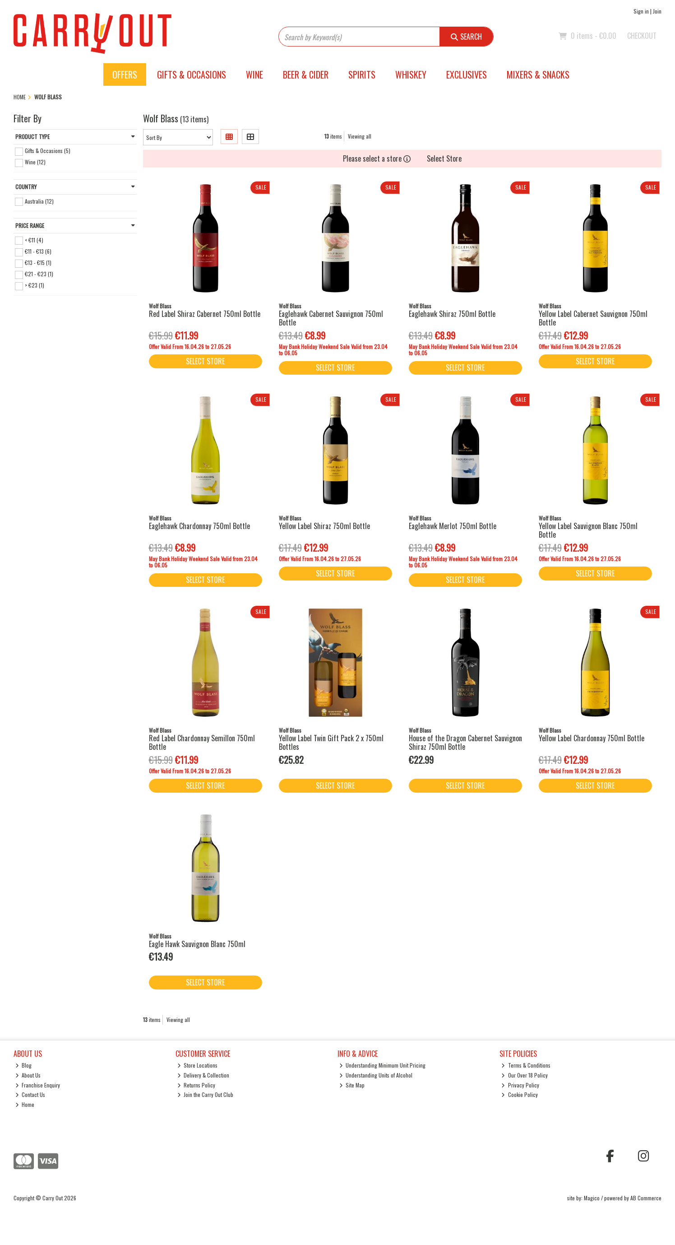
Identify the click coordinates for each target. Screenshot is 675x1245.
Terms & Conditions (525, 1065)
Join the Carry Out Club (205, 1094)
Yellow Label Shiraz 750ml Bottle (324, 525)
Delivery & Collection (203, 1075)
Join (657, 11)
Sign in (641, 11)
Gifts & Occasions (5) (47, 150)
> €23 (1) (34, 285)
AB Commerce (645, 1198)
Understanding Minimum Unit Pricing (382, 1065)
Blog (23, 1065)
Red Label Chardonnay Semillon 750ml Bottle (202, 742)
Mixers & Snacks (538, 74)
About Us (28, 1075)
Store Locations (197, 1065)
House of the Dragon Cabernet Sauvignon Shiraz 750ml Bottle (465, 742)
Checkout (642, 35)
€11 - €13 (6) (38, 251)
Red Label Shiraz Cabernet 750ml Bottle (204, 313)
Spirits (361, 74)
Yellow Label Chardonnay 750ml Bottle (591, 738)
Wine (254, 74)
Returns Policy (196, 1085)
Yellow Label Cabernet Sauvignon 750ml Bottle (593, 318)
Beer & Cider (305, 74)
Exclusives (466, 74)
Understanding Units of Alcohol (376, 1075)
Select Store (444, 158)
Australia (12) (39, 200)
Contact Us (30, 1094)
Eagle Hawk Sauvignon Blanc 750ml (197, 943)
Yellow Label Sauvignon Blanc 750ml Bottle (588, 530)
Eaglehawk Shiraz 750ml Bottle (452, 313)
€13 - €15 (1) (38, 262)
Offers (124, 74)
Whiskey (410, 74)
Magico (592, 1198)
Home (25, 1104)
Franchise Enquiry (37, 1085)
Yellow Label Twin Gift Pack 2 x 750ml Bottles (331, 742)
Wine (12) (35, 162)
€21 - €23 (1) (39, 274)
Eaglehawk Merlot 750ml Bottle (452, 525)
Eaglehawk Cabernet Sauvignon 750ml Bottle (331, 318)
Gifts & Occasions (191, 74)
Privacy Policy (520, 1085)
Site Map (352, 1085)
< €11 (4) (34, 239)
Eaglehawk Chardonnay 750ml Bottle (199, 525)
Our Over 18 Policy (524, 1075)
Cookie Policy (519, 1094)
